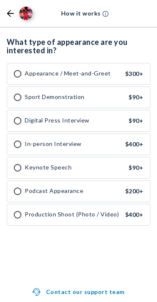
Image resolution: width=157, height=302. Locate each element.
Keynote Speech (48, 167)
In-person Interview (53, 144)
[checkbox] (17, 74)
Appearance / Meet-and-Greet (68, 73)
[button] (10, 13)
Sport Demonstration (55, 97)
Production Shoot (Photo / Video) (72, 214)
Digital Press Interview (57, 120)
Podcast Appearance (54, 190)
